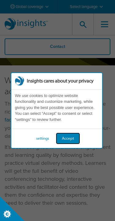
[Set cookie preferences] (12, 208)
